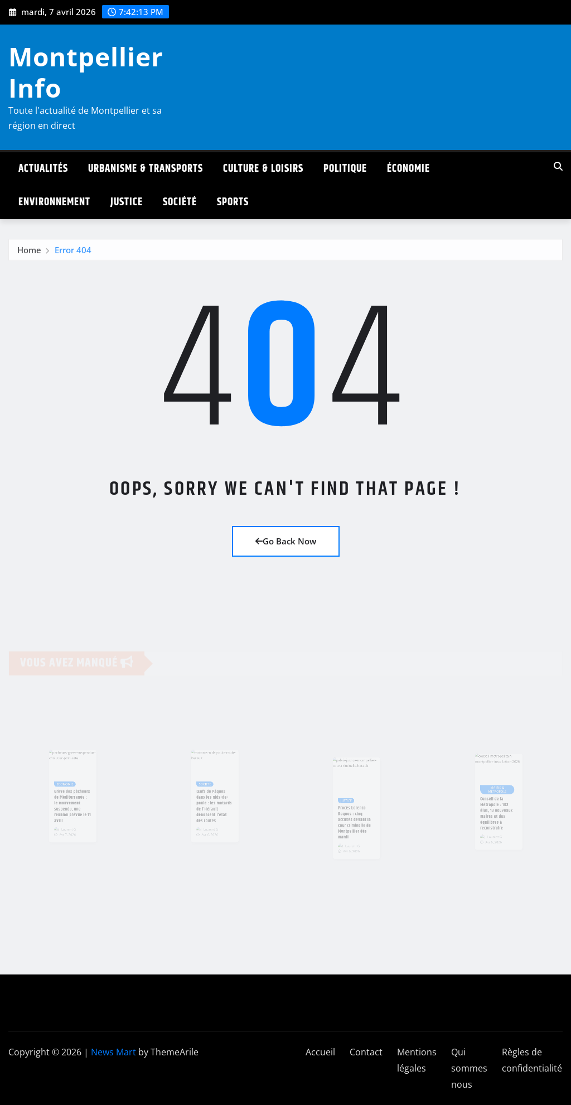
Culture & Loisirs (263, 169)
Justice (126, 202)
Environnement (54, 202)
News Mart (113, 1052)
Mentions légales (417, 1060)
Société (180, 202)
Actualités (43, 169)
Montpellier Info (85, 71)
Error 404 (73, 252)
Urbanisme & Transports (145, 169)
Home (29, 252)
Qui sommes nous (469, 1068)
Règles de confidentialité (532, 1060)
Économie (408, 169)
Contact (366, 1052)
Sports (233, 202)
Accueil (320, 1052)
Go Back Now (285, 541)
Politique (345, 169)
